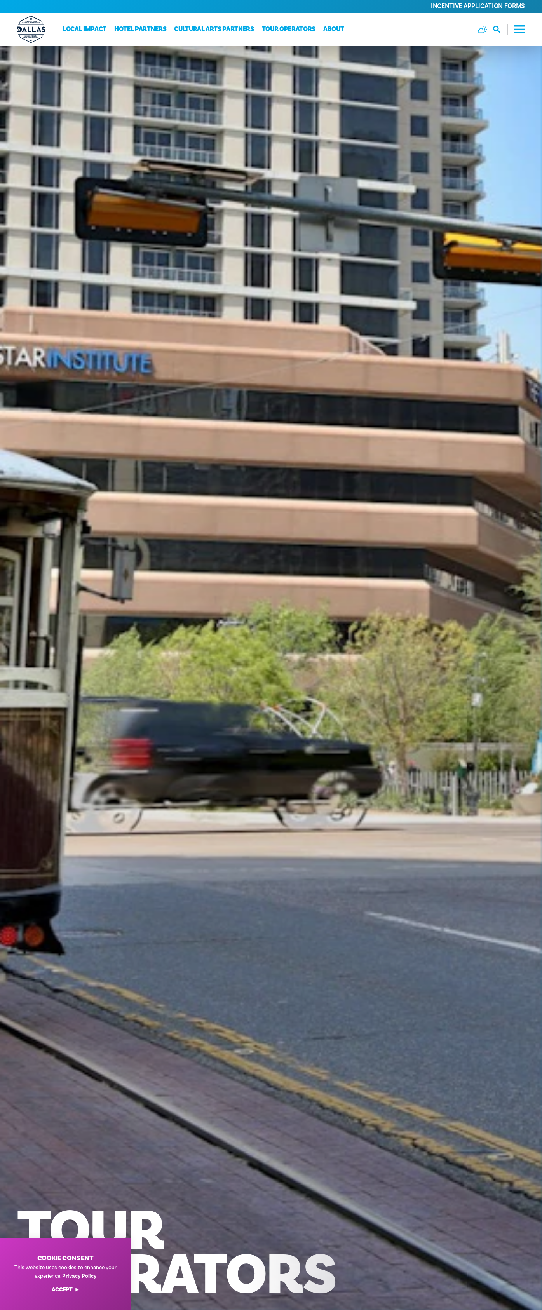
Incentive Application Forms (478, 6)
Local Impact (84, 29)
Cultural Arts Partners (214, 29)
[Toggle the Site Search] (500, 29)
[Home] (31, 29)
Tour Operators (288, 29)
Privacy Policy (79, 1276)
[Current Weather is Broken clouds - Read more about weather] (482, 29)
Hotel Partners (140, 29)
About (333, 29)
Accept (65, 1290)
